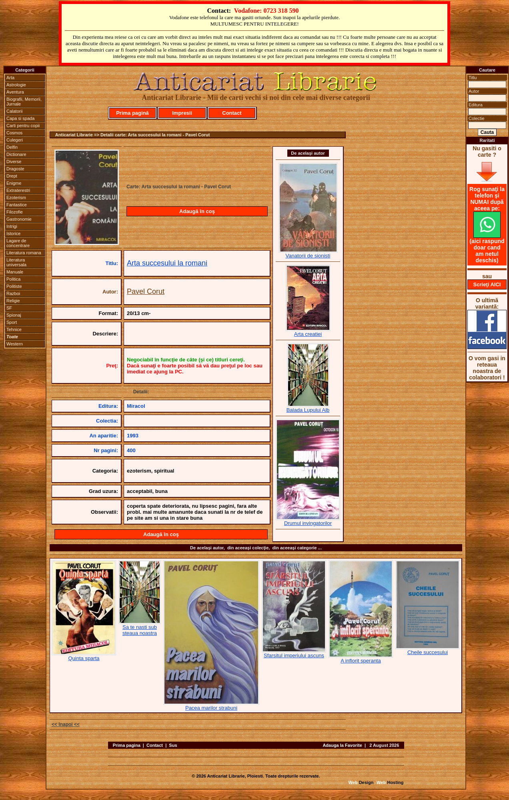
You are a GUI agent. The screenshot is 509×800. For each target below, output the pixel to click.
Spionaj (13, 315)
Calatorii (14, 111)
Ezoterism (16, 197)
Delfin (12, 147)
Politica (13, 279)
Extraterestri (18, 190)
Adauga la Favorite (342, 745)
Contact (231, 113)
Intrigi (11, 226)
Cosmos (14, 132)
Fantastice (16, 204)
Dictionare (16, 154)
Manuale (14, 271)
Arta (10, 77)
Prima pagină (132, 113)
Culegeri (14, 140)
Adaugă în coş (197, 211)
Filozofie (14, 211)
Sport (11, 322)
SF (9, 307)
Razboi (13, 293)
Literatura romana (23, 252)
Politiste (14, 286)
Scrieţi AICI (487, 284)
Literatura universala (16, 262)
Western (14, 343)
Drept (11, 176)
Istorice (13, 233)
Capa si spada (20, 118)
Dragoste (15, 168)
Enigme (13, 183)
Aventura (15, 92)
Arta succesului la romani (167, 263)
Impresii (182, 113)
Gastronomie (19, 219)
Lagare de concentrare (18, 243)
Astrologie (16, 84)
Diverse (13, 161)
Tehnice (14, 329)
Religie (13, 300)
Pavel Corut (145, 291)
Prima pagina (126, 745)
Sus (173, 745)
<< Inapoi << (66, 724)
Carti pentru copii (23, 125)
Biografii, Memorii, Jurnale (24, 101)
